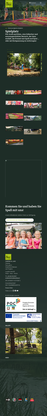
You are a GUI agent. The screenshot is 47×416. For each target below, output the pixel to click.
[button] (23, 50)
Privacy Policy (9, 287)
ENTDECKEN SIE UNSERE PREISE (17, 220)
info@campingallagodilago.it (12, 278)
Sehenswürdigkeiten (13, 28)
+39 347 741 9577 (12, 276)
